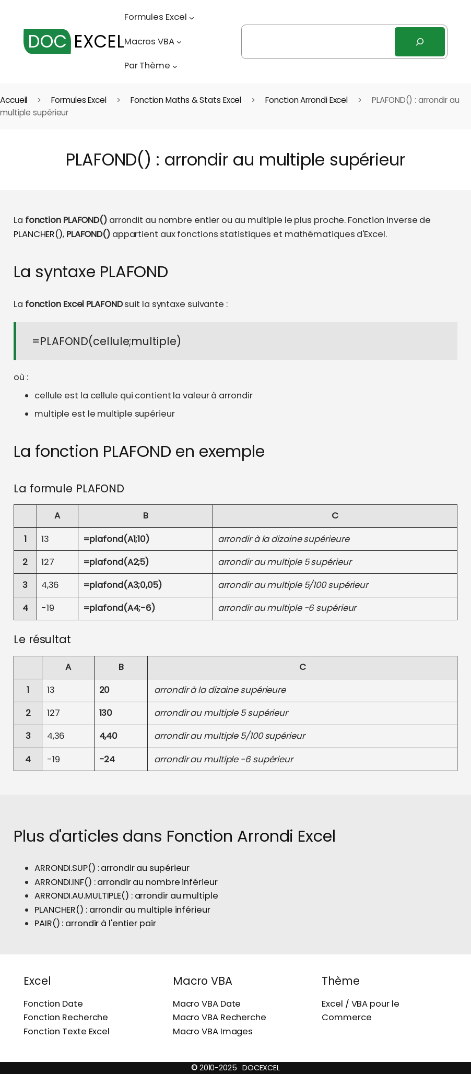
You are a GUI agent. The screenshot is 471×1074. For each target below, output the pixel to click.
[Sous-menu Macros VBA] (179, 41)
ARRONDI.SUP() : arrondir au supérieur (112, 868)
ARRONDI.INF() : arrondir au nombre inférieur (126, 882)
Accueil (13, 100)
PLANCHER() (38, 234)
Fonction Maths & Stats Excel (186, 100)
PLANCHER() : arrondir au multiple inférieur (122, 910)
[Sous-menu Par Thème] (175, 65)
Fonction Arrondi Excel (306, 100)
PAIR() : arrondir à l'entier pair (95, 923)
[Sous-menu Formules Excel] (191, 17)
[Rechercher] (420, 41)
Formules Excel (79, 100)
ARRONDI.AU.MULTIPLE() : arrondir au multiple (126, 896)
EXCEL (73, 41)
